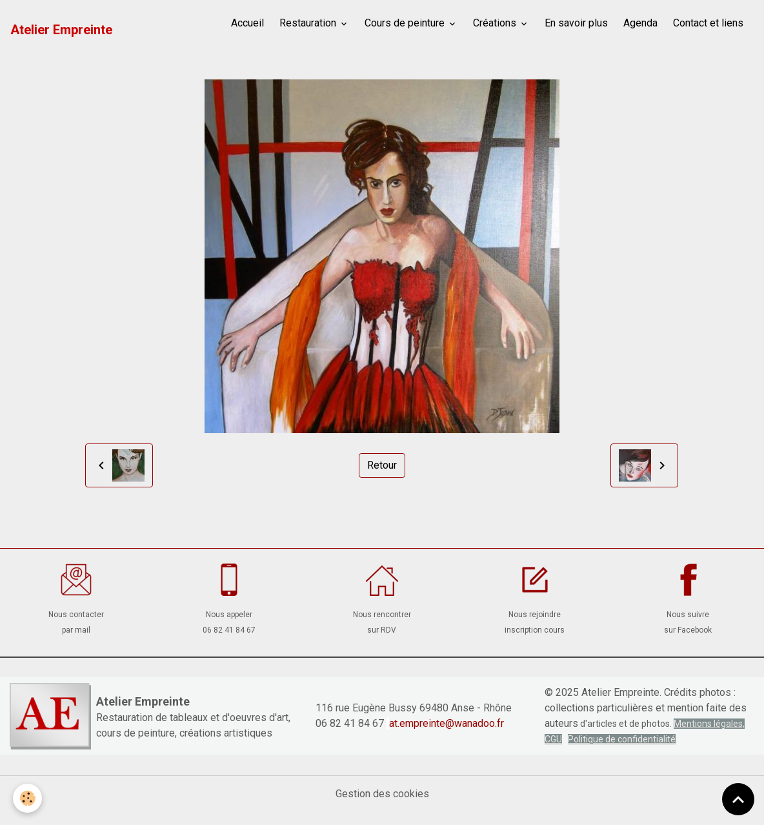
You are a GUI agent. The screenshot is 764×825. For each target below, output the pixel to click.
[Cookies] (27, 798)
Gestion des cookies (382, 794)
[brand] (61, 29)
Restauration (309, 23)
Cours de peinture (406, 23)
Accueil (247, 23)
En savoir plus (576, 23)
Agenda (640, 23)
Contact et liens (708, 23)
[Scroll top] (738, 799)
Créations (496, 23)
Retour (382, 465)
